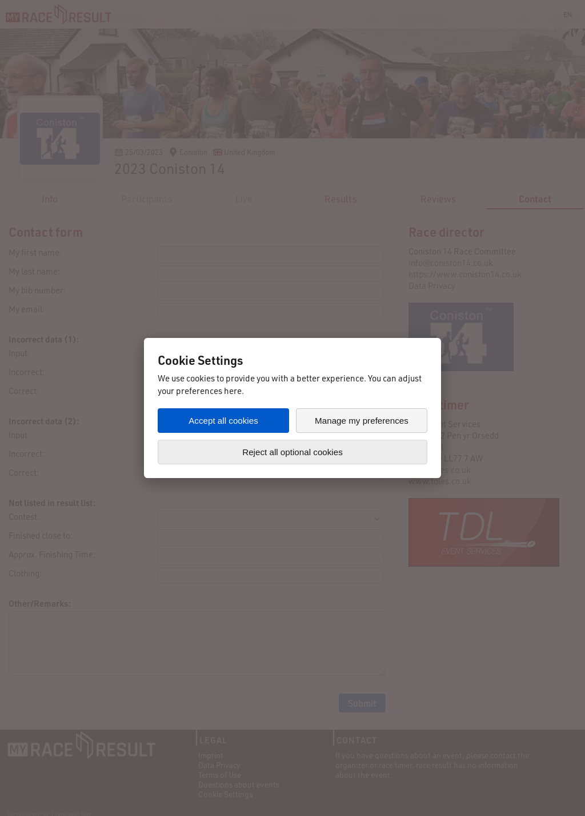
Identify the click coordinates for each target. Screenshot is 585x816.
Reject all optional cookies (292, 452)
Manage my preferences (361, 420)
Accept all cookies (223, 420)
